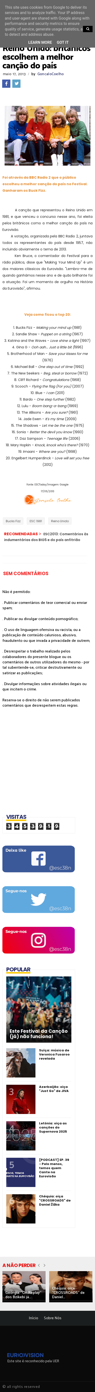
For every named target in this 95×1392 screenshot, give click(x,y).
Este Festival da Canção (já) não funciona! (39, 1034)
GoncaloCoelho (50, 74)
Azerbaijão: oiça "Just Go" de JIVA (54, 1089)
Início (33, 1318)
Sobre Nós (52, 1318)
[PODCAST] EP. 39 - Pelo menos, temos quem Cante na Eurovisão (54, 1168)
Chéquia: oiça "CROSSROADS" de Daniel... (68, 1292)
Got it (62, 42)
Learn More (40, 42)
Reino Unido (60, 521)
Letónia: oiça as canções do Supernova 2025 (53, 1127)
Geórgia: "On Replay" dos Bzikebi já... (23, 1294)
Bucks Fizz (13, 521)
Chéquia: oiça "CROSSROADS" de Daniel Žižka (55, 1200)
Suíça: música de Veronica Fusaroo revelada (54, 1054)
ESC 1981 (36, 521)
